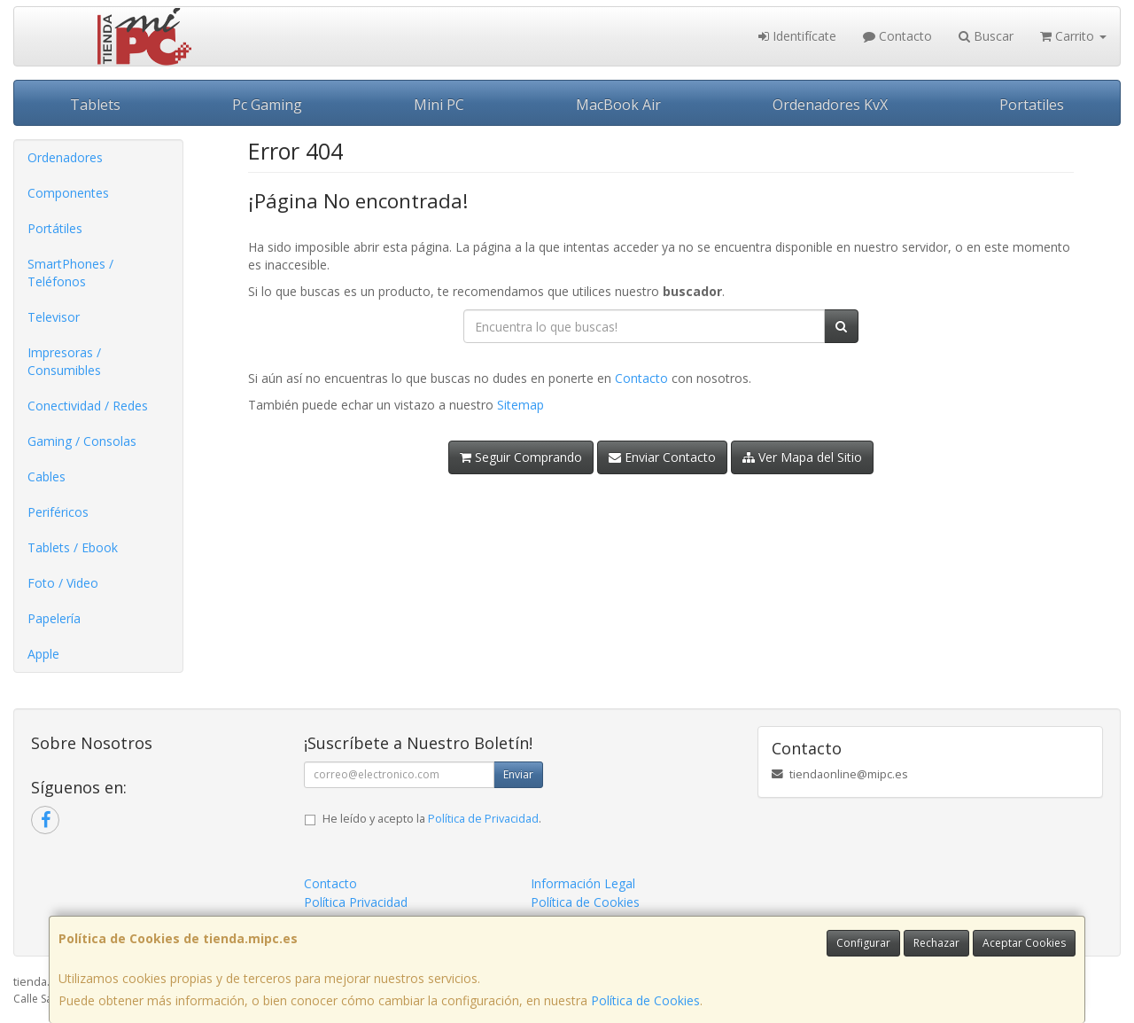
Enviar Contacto (662, 457)
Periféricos (58, 512)
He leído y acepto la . (431, 818)
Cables (46, 476)
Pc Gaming (267, 104)
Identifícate (797, 35)
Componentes (68, 192)
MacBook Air (618, 104)
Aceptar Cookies (1024, 942)
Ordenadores (65, 157)
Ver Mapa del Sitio (802, 457)
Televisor (53, 316)
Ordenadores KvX (830, 104)
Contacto (897, 35)
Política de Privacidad (483, 818)
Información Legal (583, 883)
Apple (43, 653)
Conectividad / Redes (87, 405)
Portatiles (1031, 104)
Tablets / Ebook (72, 547)
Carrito (1073, 35)
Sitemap (520, 404)
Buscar (986, 35)
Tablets (95, 104)
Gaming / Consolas (81, 441)
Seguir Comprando (521, 457)
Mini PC (439, 104)
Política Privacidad (356, 902)
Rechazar (936, 942)
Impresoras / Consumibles (64, 361)
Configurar (863, 942)
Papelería (54, 618)
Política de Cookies (645, 1000)
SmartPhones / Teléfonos (70, 272)
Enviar (518, 774)
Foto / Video (62, 582)
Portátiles (54, 228)
